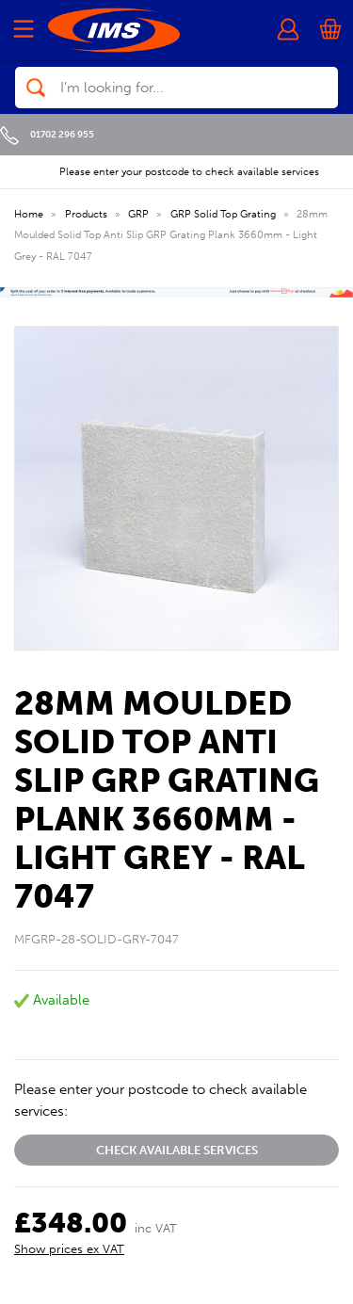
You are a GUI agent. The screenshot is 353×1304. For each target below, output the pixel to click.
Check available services (177, 1150)
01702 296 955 (47, 134)
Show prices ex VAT (69, 1249)
